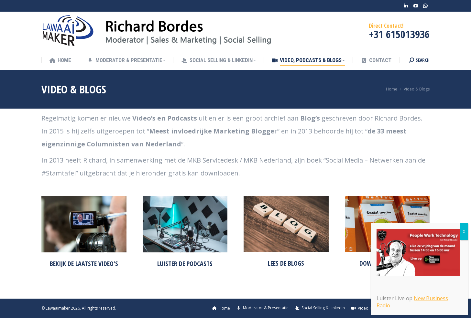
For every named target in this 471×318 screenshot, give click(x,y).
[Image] (83, 224)
